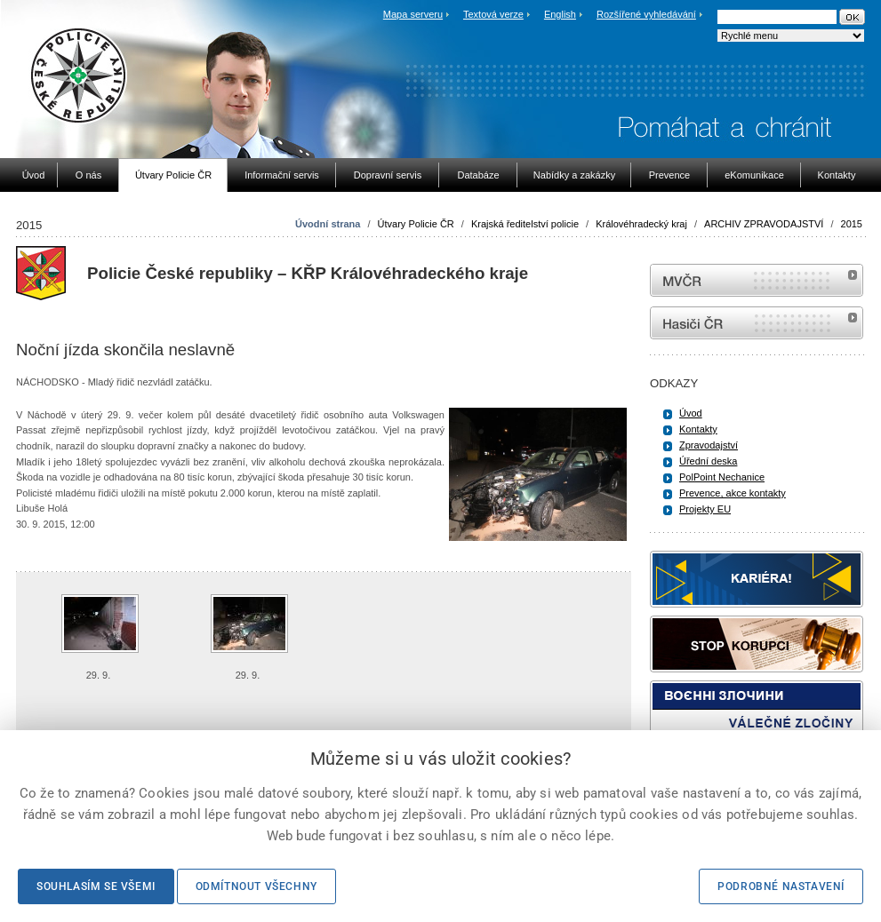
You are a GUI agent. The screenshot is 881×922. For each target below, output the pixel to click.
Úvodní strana (327, 224)
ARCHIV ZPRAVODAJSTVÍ (763, 224)
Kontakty (698, 429)
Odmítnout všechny (256, 886)
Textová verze (493, 14)
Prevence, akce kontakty (732, 493)
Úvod (690, 413)
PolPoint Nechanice (722, 477)
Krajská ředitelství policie (525, 224)
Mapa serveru (413, 14)
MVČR (756, 280)
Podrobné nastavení (781, 886)
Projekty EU (705, 509)
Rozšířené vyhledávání (646, 14)
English (560, 14)
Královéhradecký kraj (641, 224)
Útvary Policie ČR (416, 224)
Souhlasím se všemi (96, 886)
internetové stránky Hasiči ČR (756, 322)
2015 (851, 224)
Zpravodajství (708, 445)
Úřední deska (708, 461)
